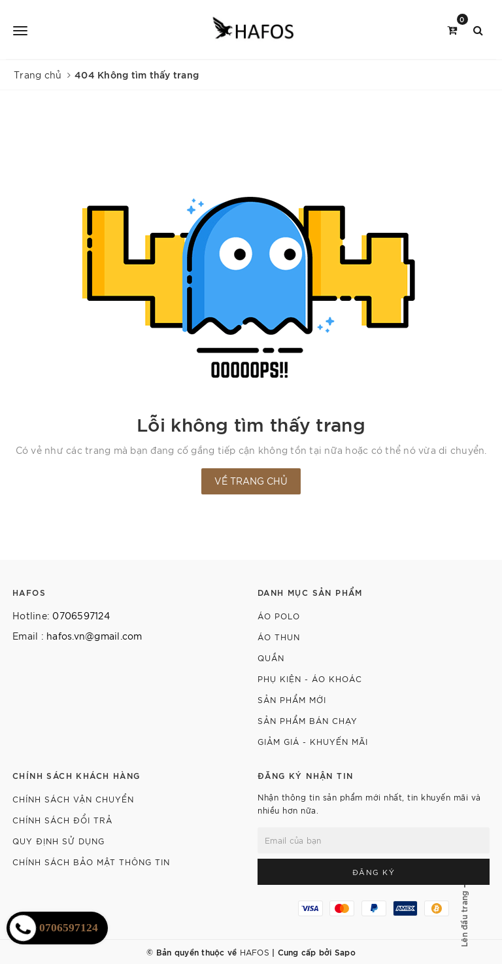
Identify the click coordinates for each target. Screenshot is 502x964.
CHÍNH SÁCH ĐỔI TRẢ (62, 820)
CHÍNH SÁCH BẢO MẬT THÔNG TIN (91, 862)
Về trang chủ (251, 481)
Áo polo (279, 616)
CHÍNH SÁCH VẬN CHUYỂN (73, 799)
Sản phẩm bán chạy (308, 720)
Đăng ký (373, 871)
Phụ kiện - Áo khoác (310, 678)
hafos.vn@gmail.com (94, 636)
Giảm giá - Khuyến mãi (313, 741)
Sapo (345, 951)
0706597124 (81, 615)
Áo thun (279, 637)
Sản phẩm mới (292, 699)
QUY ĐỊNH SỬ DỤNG (58, 841)
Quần (271, 658)
